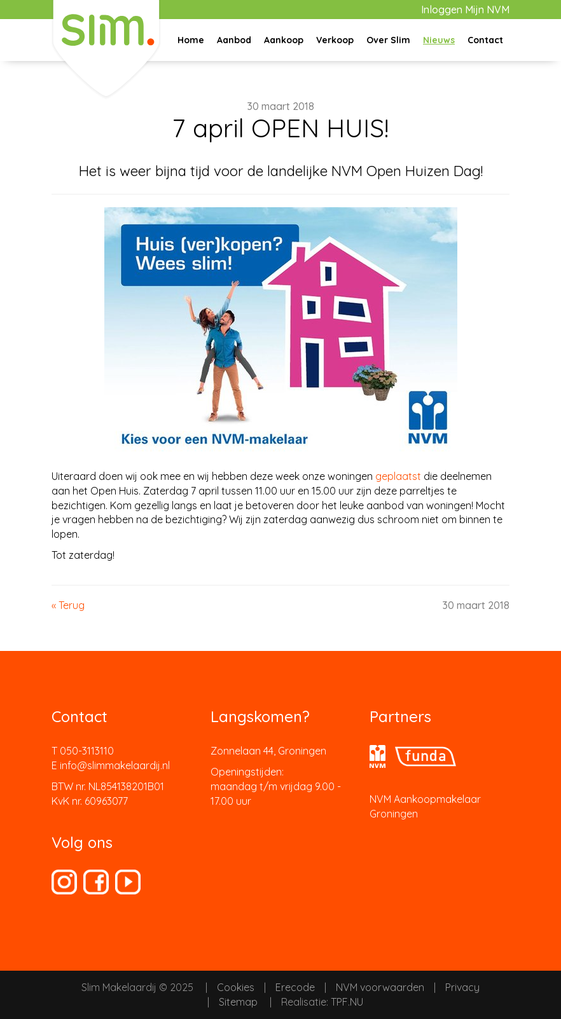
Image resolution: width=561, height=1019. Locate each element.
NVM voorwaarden (380, 987)
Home (190, 40)
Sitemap (238, 1001)
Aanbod (234, 40)
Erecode (295, 987)
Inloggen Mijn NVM (465, 9)
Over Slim (388, 40)
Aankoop (283, 40)
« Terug (68, 605)
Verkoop (335, 40)
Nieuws (439, 40)
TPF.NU (347, 1001)
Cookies (235, 987)
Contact (485, 40)
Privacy (462, 987)
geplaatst (398, 476)
